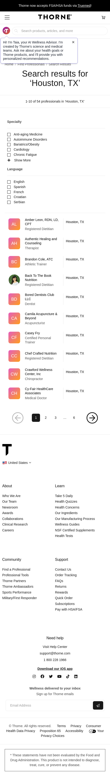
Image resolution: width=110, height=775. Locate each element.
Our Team (9, 501)
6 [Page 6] (74, 417)
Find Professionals (31, 64)
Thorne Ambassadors (17, 586)
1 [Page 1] (36, 417)
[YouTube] (59, 677)
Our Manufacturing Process (75, 519)
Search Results (60, 64)
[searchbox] (59, 31)
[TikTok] (68, 677)
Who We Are (11, 496)
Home (9, 64)
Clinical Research (15, 524)
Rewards (61, 592)
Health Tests (64, 536)
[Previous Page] (18, 418)
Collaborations (12, 519)
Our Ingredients (66, 513)
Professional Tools (15, 575)
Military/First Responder (19, 598)
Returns (60, 586)
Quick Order (64, 598)
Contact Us (63, 569)
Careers (8, 530)
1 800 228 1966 (55, 660)
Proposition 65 (50, 731)
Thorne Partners (14, 581)
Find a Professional (16, 569)
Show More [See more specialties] (19, 160)
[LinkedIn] (75, 677)
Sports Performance (17, 592)
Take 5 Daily (64, 496)
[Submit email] (98, 705)
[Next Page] (92, 418)
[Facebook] (42, 677)
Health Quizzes (66, 501)
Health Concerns (67, 507)
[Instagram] (34, 677)
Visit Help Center (55, 647)
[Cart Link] (103, 17)
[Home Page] (55, 17)
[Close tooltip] (73, 42)
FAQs (59, 581)
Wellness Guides (67, 524)
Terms (61, 726)
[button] (7, 17)
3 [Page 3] (56, 417)
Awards (7, 513)
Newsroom (10, 507)
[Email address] (49, 705)
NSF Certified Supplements (75, 530)
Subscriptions (65, 604)
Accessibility (74, 731)
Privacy (75, 726)
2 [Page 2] (46, 417)
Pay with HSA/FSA (68, 609)
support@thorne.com (55, 653)
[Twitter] (51, 677)
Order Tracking (66, 575)
